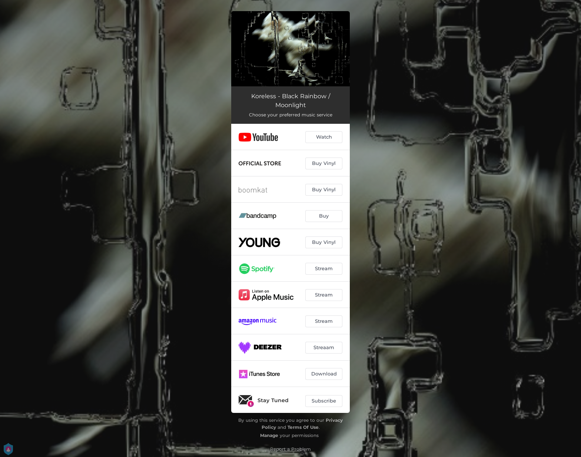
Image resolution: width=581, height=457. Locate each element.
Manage (269, 435)
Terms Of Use (303, 427)
